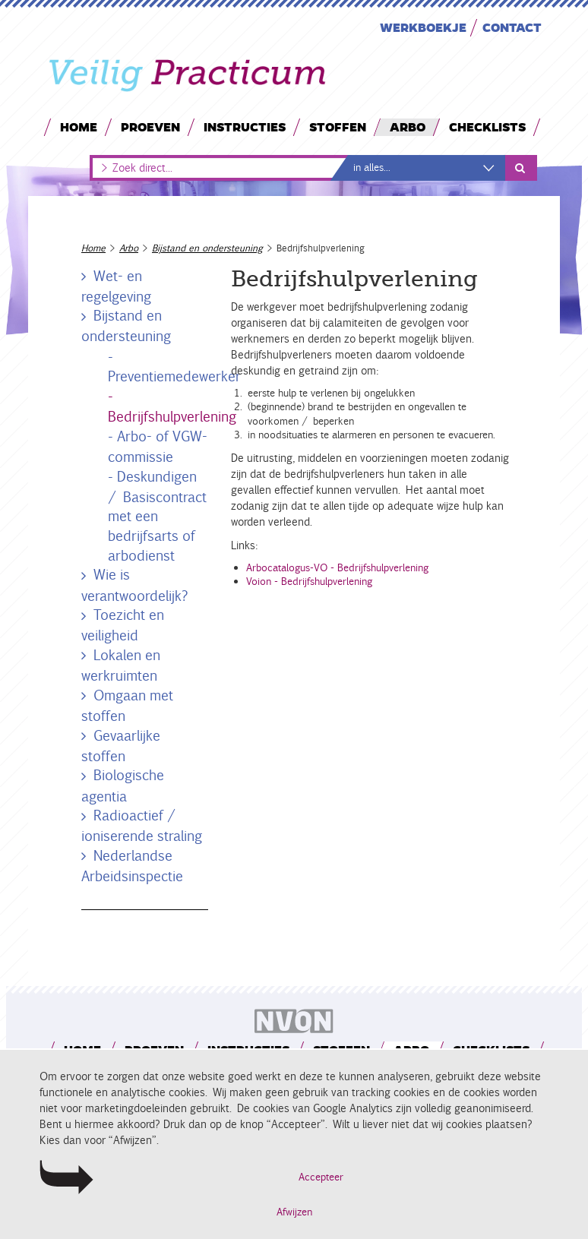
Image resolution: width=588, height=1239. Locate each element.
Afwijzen (294, 1212)
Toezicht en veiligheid (121, 625)
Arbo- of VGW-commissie (157, 446)
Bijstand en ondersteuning (207, 248)
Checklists (487, 126)
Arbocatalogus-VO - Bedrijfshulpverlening (337, 568)
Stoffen (337, 126)
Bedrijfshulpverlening (172, 416)
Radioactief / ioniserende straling (141, 825)
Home (78, 126)
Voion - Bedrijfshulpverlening (309, 581)
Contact (512, 27)
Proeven (150, 126)
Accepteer (321, 1177)
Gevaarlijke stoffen (119, 745)
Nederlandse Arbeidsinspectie (132, 865)
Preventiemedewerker (174, 376)
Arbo (407, 126)
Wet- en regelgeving (116, 286)
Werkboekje (423, 27)
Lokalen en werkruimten (119, 665)
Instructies (245, 126)
